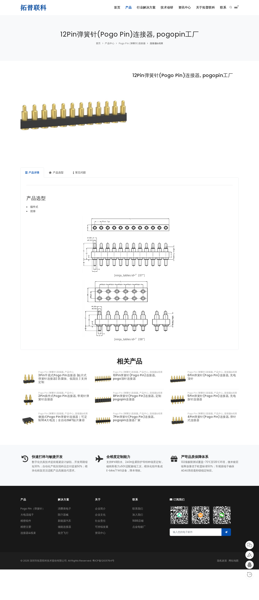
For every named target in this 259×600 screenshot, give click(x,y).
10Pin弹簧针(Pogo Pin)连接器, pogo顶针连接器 (134, 377)
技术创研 (162, 7)
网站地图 (234, 560)
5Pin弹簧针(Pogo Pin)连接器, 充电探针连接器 (212, 397)
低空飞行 (63, 533)
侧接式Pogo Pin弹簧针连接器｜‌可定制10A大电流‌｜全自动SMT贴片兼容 (62, 418)
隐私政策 (222, 560)
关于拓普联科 (204, 7)
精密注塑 (25, 527)
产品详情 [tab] (32, 172)
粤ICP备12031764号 (103, 560)
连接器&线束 (156, 43)
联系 (222, 7)
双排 (32, 211)
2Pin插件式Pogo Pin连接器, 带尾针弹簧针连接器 (63, 397)
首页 (108, 7)
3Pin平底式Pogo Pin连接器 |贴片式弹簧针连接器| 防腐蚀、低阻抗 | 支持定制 (62, 378)
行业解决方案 (140, 7)
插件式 (34, 207)
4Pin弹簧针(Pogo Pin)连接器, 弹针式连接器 (212, 418)
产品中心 (109, 43)
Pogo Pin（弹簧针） (32, 509)
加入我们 (137, 515)
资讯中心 (181, 7)
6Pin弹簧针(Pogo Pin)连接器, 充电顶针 (212, 377)
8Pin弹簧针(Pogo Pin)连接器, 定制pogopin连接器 (137, 397)
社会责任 (100, 521)
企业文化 (100, 515)
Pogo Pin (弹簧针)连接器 (132, 43)
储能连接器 (64, 527)
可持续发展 (101, 527)
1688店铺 (138, 521)
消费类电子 (64, 509)
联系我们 (137, 509)
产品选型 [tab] (56, 172)
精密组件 (25, 521)
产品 (121, 7)
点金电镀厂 (139, 527)
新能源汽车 (64, 521)
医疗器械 (63, 515)
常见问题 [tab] (79, 172)
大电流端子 (27, 515)
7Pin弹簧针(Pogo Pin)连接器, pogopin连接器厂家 (134, 418)
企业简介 (100, 509)
